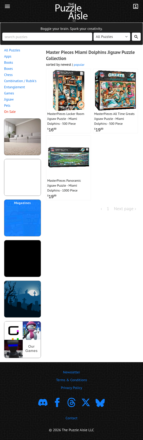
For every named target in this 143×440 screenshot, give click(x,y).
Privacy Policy (71, 387)
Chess (8, 75)
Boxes (8, 68)
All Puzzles (12, 50)
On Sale (10, 111)
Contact (71, 418)
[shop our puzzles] (22, 339)
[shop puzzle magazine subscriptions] (22, 218)
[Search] (136, 37)
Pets (7, 105)
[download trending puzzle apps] (22, 258)
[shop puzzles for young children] (22, 136)
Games (9, 93)
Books (8, 62)
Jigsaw (9, 99)
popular (79, 64)
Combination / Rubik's (20, 81)
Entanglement (14, 87)
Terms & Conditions (71, 380)
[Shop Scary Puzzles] (22, 299)
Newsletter (71, 372)
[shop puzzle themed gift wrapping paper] (22, 177)
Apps (7, 56)
